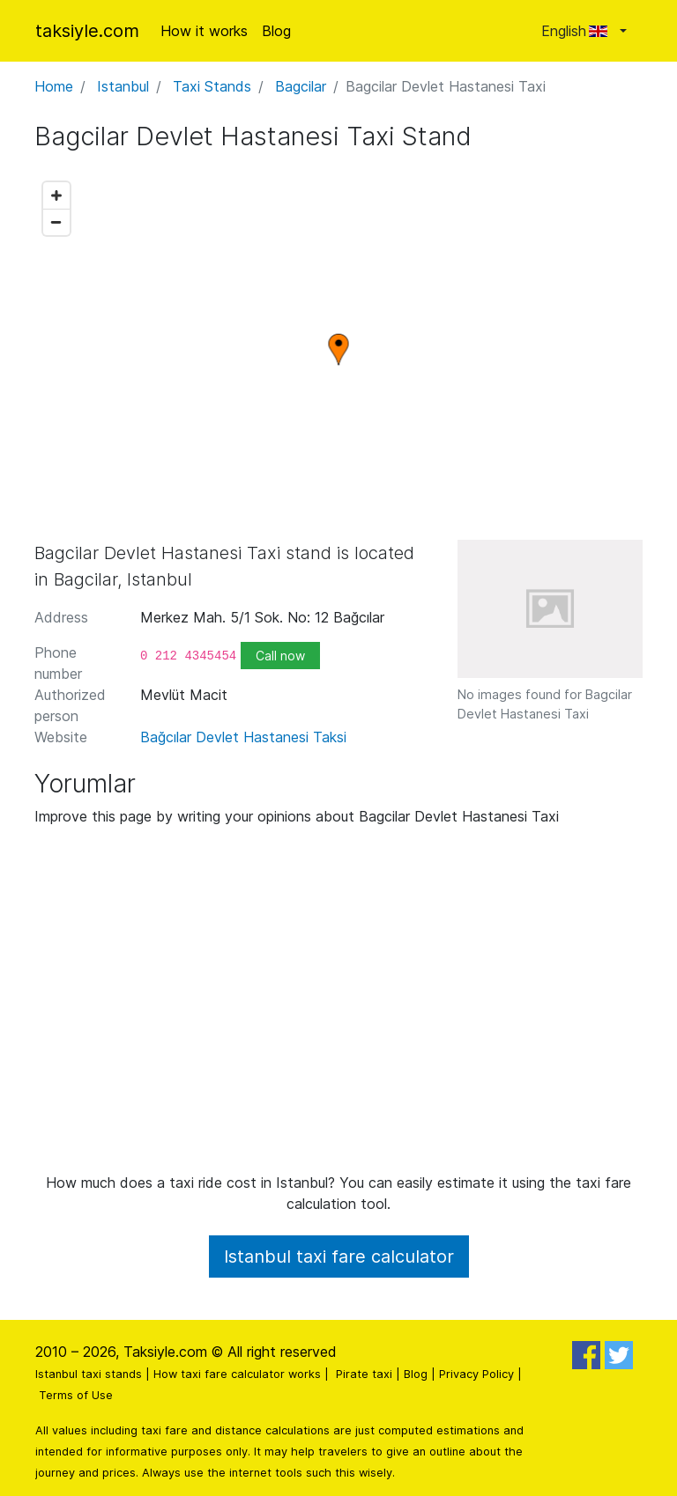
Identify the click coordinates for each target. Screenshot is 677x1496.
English (578, 31)
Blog (276, 31)
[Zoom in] (56, 195)
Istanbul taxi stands (88, 1374)
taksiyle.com (87, 30)
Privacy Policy (476, 1374)
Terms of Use (76, 1395)
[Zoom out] (56, 222)
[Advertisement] (338, 1006)
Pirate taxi (364, 1374)
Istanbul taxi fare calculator (339, 1256)
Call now (280, 655)
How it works (204, 31)
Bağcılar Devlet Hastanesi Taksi (243, 737)
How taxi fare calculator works (237, 1374)
